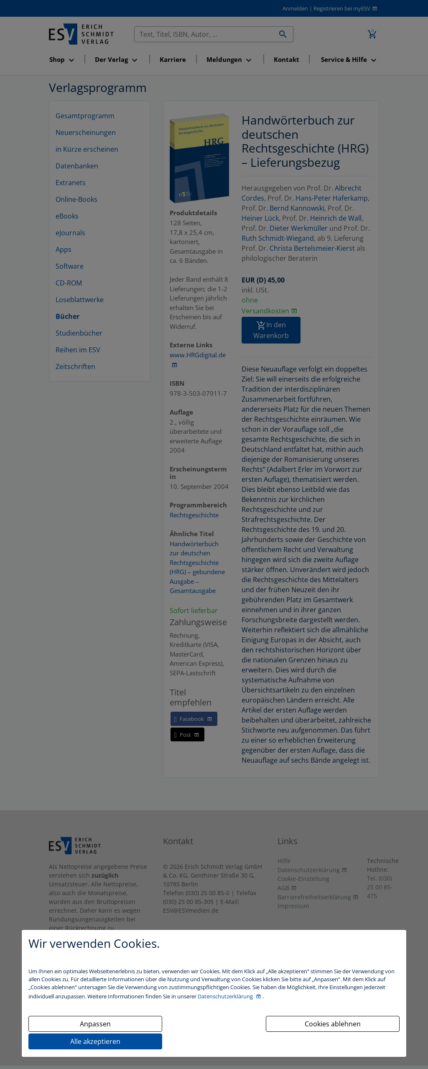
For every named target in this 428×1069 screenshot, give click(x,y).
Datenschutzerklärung (226, 996)
